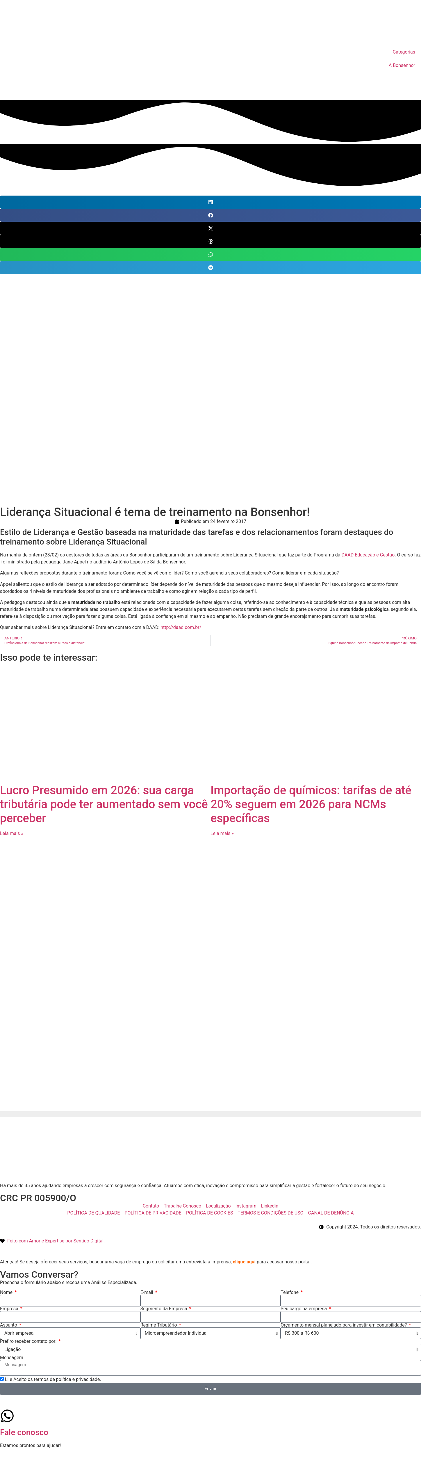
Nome (7, 1292)
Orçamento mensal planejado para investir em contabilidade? (344, 1325)
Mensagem (11, 1357)
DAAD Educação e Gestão (368, 555)
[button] (210, 202)
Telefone (290, 1292)
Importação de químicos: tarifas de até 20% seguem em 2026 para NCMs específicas (311, 804)
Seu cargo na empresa (304, 1308)
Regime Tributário (159, 1325)
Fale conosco (24, 1432)
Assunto (9, 1325)
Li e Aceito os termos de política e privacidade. (53, 1379)
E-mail (147, 1292)
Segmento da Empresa (164, 1308)
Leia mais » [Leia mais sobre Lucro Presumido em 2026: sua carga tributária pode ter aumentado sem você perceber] (11, 833)
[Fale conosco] (7, 1416)
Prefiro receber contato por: (29, 1341)
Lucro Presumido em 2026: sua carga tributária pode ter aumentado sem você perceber (104, 804)
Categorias (404, 52)
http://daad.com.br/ (180, 627)
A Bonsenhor (402, 65)
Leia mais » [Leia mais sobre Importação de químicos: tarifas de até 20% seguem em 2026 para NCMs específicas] (222, 833)
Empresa (9, 1308)
